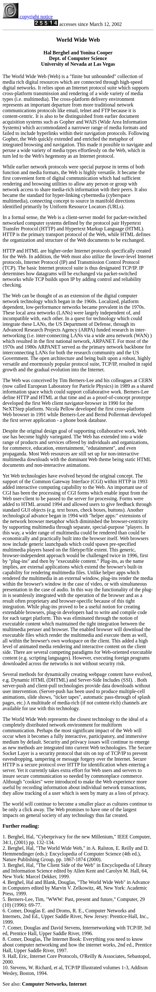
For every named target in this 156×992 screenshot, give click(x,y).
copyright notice (28, 16)
